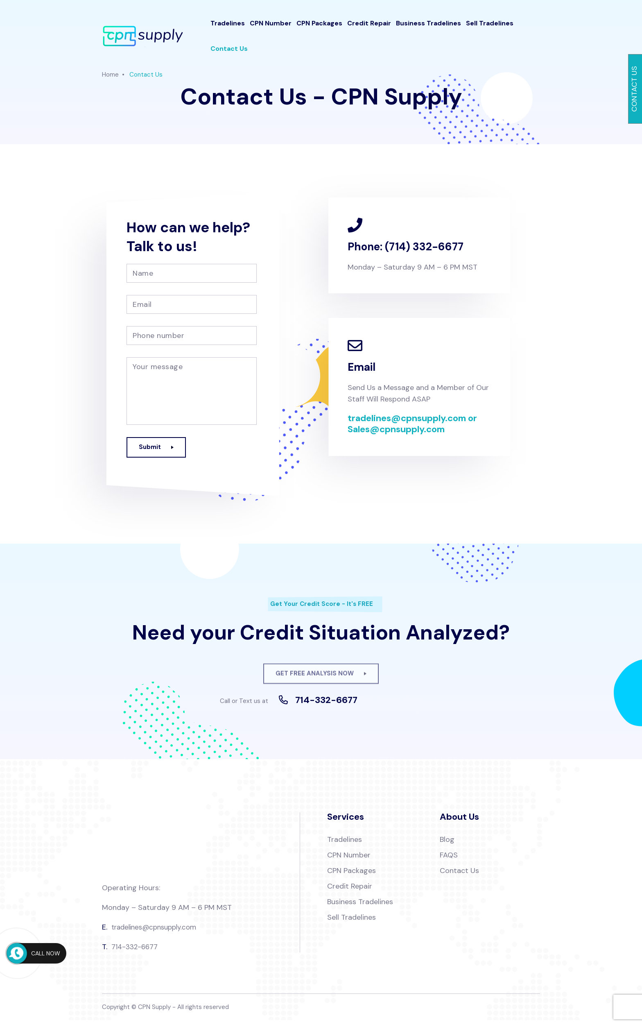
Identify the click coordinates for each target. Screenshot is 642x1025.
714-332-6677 (326, 705)
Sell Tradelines (489, 29)
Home (110, 74)
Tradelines (227, 29)
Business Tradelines (428, 29)
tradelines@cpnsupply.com (157, 932)
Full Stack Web (390, 705)
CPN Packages (319, 29)
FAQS (449, 860)
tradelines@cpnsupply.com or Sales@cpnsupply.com (412, 424)
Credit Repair (369, 29)
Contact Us (229, 54)
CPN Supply (154, 1012)
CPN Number (271, 29)
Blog (447, 844)
